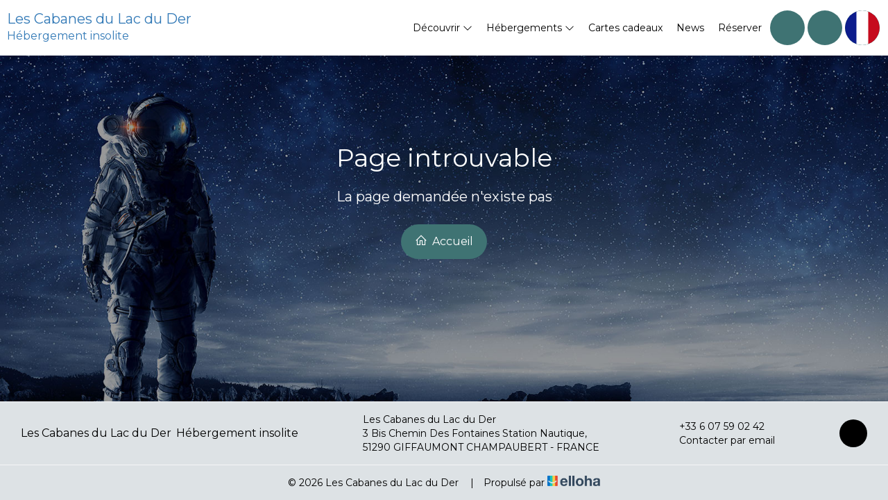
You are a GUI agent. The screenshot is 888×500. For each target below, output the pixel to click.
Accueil (444, 241)
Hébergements (530, 28)
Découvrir (442, 28)
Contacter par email (719, 440)
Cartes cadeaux (625, 28)
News (690, 28)
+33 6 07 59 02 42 (714, 426)
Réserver (740, 28)
